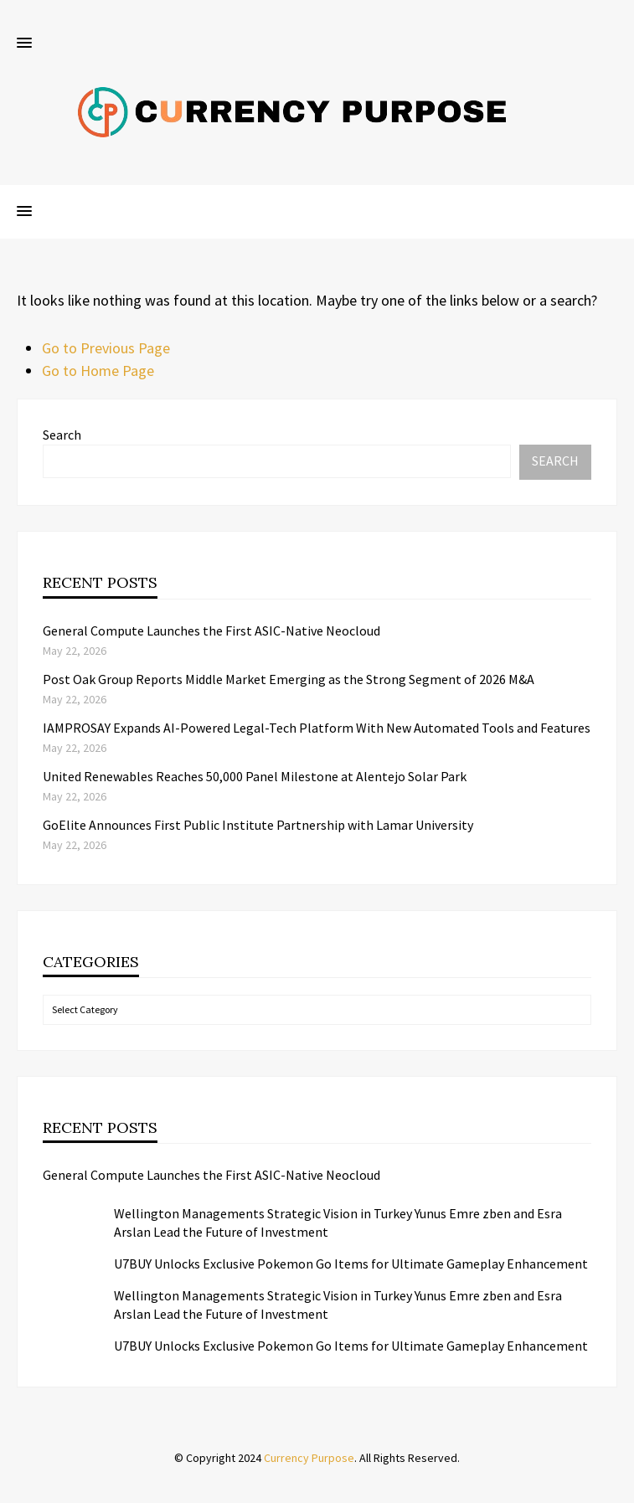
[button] (24, 43)
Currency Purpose (309, 1457)
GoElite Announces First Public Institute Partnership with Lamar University (258, 824)
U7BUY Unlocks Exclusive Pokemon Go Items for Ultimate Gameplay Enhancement (351, 1263)
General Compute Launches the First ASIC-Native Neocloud (211, 630)
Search (62, 434)
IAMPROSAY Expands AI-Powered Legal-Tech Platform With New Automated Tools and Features (316, 727)
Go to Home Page (98, 370)
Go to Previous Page (106, 348)
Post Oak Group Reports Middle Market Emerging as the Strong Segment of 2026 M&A (288, 679)
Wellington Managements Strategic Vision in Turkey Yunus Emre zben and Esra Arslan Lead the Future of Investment (338, 1222)
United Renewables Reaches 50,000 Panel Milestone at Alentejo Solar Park (254, 776)
